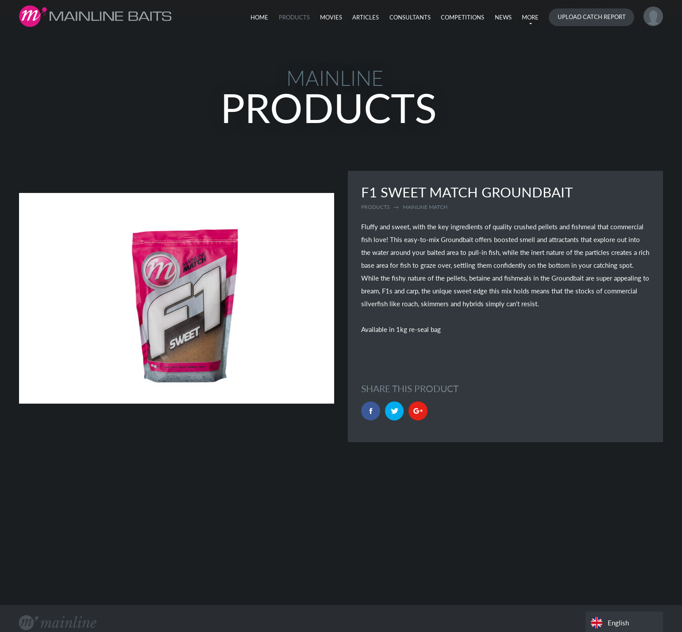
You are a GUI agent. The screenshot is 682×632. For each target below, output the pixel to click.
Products (294, 17)
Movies (331, 17)
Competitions (462, 17)
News (503, 17)
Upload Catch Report (592, 16)
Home (259, 17)
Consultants (410, 17)
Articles (365, 17)
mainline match (425, 207)
